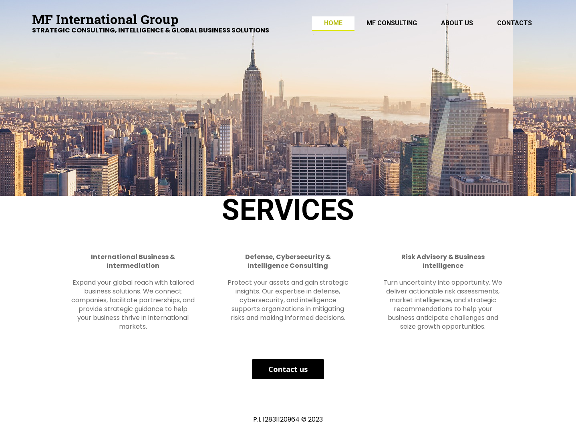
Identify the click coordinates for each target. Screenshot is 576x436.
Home (333, 23)
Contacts (514, 23)
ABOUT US (457, 23)
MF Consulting (392, 23)
